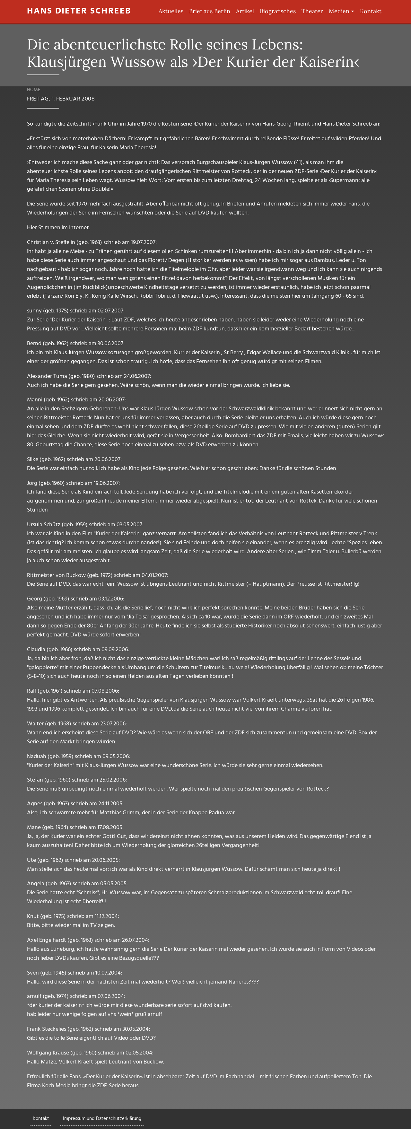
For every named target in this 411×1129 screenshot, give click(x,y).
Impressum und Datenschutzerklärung (102, 1119)
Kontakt (370, 11)
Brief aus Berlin (209, 11)
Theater (312, 11)
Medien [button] (339, 11)
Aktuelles (171, 11)
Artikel (245, 11)
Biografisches (278, 11)
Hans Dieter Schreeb (79, 11)
